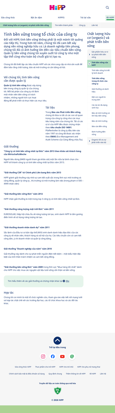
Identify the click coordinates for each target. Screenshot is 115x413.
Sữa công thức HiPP (23, 367)
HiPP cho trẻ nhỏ (66, 367)
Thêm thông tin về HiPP (76, 373)
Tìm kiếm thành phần (64, 25)
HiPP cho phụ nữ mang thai (88, 367)
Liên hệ (95, 25)
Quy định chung (55, 373)
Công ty (82, 25)
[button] (107, 7)
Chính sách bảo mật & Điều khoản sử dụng (27, 373)
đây (67, 281)
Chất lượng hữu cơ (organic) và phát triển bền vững (26, 25)
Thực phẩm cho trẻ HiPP (45, 367)
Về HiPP (93, 373)
